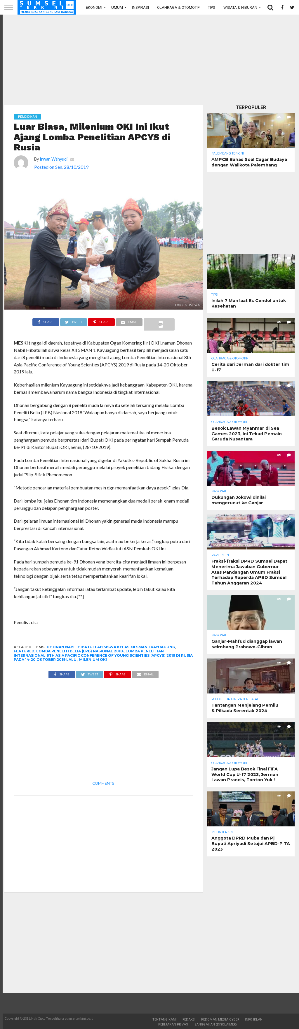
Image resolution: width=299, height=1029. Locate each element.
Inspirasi (140, 7)
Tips (211, 7)
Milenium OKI (93, 659)
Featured (24, 651)
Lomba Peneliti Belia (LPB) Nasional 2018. (80, 651)
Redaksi (188, 1019)
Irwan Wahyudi (53, 159)
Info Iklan (254, 1019)
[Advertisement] (149, 60)
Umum (117, 7)
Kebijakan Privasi (173, 1024)
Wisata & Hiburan (240, 7)
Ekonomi (94, 7)
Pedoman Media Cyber (220, 1019)
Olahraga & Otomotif (178, 7)
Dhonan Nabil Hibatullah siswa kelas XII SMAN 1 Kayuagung (111, 647)
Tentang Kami (164, 1019)
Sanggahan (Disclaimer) (215, 1024)
